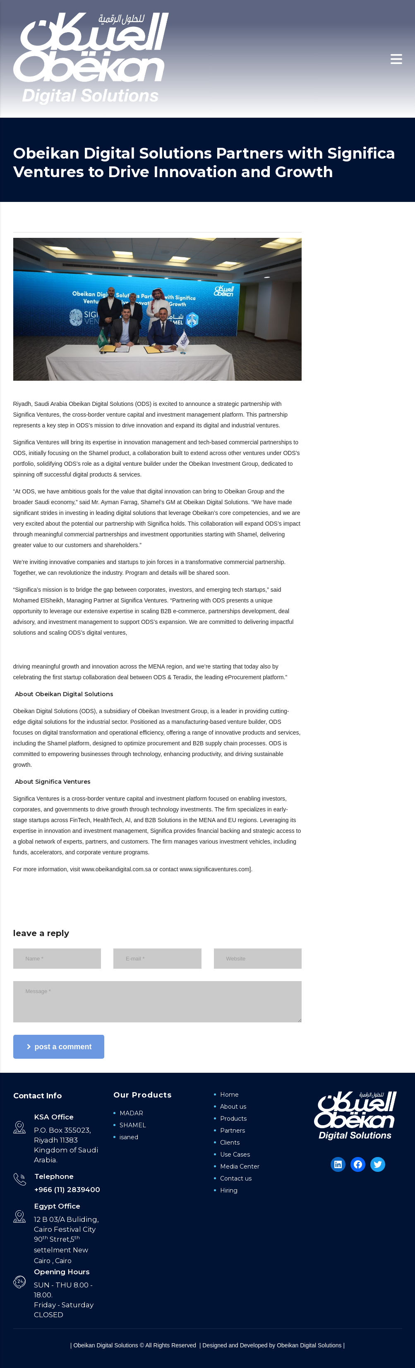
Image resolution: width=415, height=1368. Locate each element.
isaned (129, 1137)
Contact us (236, 1178)
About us (233, 1106)
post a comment (59, 1047)
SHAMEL (133, 1125)
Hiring (228, 1190)
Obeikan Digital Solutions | (311, 1345)
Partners (232, 1130)
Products (233, 1118)
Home (229, 1094)
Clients (230, 1142)
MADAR (131, 1113)
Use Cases (235, 1154)
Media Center (239, 1166)
